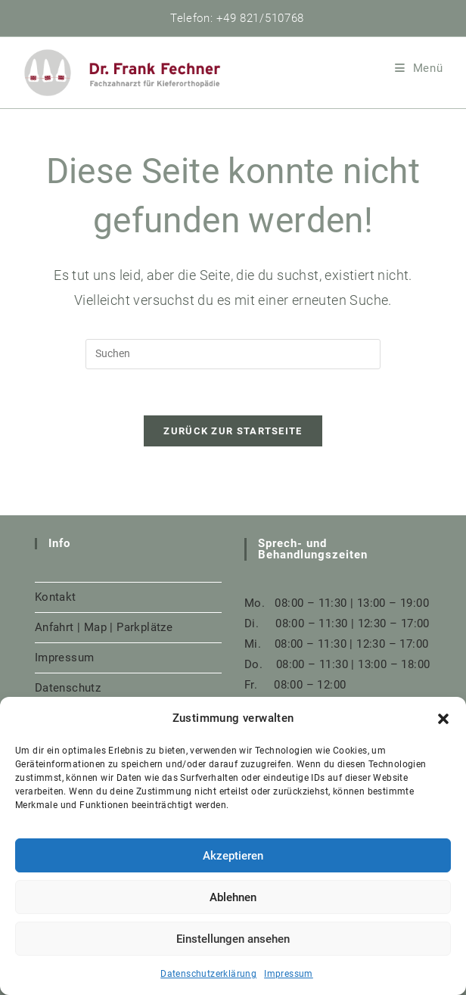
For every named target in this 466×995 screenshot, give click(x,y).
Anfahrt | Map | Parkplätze (103, 627)
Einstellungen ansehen (233, 939)
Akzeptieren (233, 856)
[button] (443, 718)
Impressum (288, 974)
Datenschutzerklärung (208, 974)
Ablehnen (233, 897)
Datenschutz (68, 688)
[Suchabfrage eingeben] (233, 354)
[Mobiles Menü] (419, 68)
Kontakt (55, 597)
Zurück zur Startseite (232, 431)
